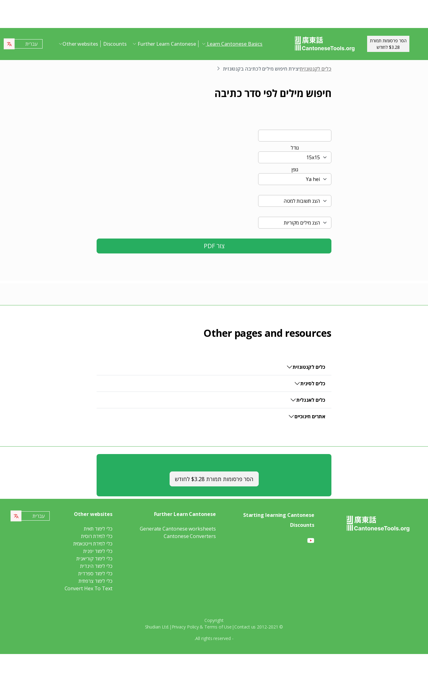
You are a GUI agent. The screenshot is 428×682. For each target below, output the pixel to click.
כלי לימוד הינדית (96, 566)
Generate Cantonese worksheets (178, 528)
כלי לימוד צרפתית (95, 581)
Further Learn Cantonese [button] (166, 43)
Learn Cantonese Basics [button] (234, 43)
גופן (294, 169)
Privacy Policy (185, 627)
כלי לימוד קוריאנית (94, 558)
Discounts (115, 43)
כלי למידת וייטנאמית (92, 543)
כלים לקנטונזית (315, 68)
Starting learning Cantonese (278, 515)
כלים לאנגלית (310, 400)
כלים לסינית (312, 383)
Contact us (245, 627)
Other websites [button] (80, 43)
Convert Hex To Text (88, 588)
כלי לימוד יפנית (97, 551)
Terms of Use (218, 627)
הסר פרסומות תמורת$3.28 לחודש (388, 44)
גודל (295, 147)
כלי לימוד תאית (98, 528)
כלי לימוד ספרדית (95, 573)
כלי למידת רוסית (96, 536)
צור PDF (214, 246)
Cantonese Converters (190, 536)
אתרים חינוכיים (309, 416)
